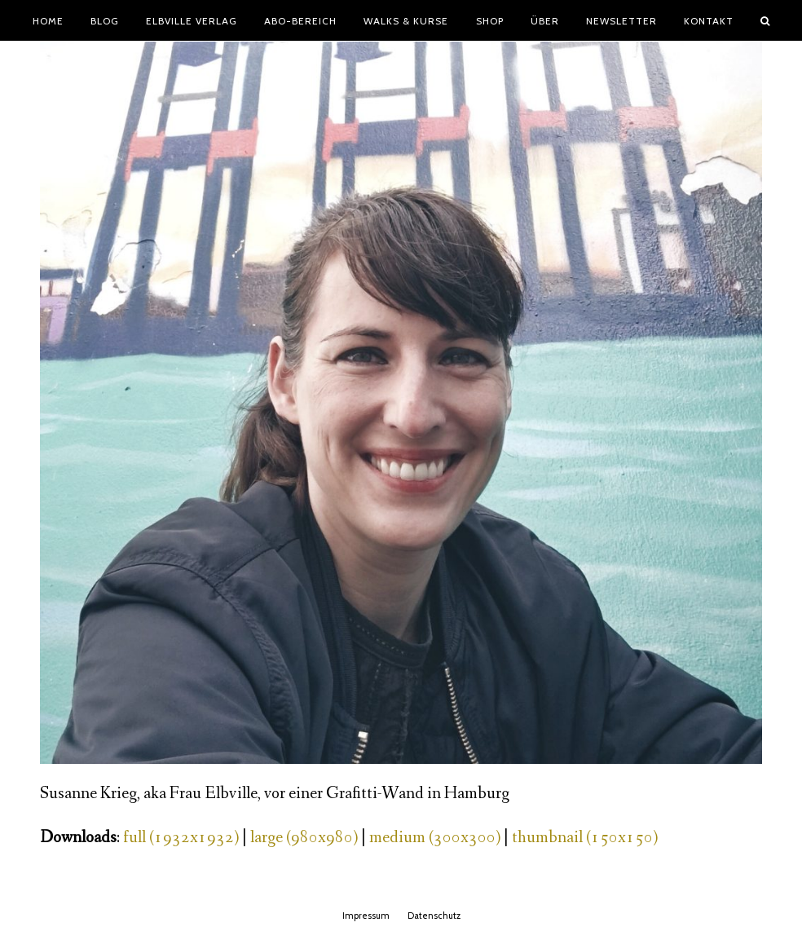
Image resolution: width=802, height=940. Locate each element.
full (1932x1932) (181, 838)
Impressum (366, 915)
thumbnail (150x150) (585, 838)
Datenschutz (434, 915)
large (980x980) (304, 838)
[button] (765, 20)
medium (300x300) (434, 838)
